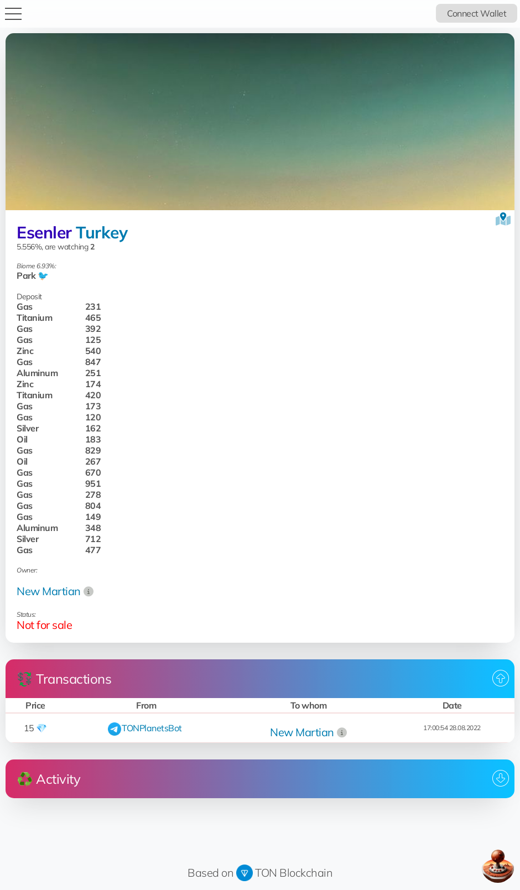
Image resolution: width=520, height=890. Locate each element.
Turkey (101, 232)
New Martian (49, 591)
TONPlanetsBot (152, 727)
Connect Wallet (476, 13)
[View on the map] (503, 219)
